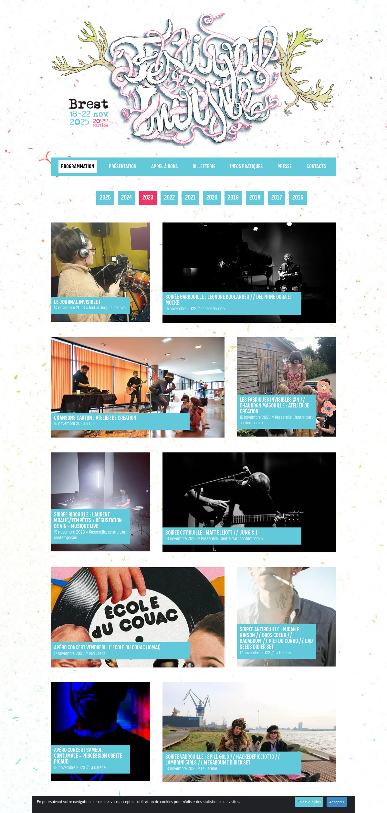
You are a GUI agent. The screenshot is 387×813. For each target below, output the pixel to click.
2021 (190, 198)
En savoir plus (309, 801)
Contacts (316, 166)
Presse (284, 166)
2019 (233, 198)
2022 (169, 198)
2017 (276, 198)
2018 (255, 198)
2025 (105, 198)
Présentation (122, 166)
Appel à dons (164, 166)
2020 (211, 198)
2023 (147, 198)
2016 (297, 198)
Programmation (77, 166)
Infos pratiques (246, 166)
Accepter (336, 801)
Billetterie (204, 166)
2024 (126, 198)
